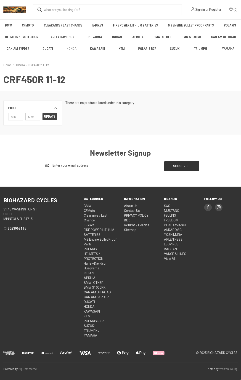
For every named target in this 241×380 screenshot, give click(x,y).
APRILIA (137, 37)
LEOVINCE (171, 243)
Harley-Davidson (61, 37)
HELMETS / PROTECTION (21, 37)
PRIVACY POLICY (136, 215)
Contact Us (132, 210)
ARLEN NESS (173, 239)
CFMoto (28, 25)
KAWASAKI (97, 48)
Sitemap (130, 229)
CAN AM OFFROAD (223, 37)
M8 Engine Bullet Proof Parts (191, 25)
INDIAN (117, 37)
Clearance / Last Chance (63, 25)
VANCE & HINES (175, 253)
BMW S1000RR (191, 37)
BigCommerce (28, 368)
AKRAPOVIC (173, 229)
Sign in (200, 9)
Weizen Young (228, 368)
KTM (122, 48)
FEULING (170, 215)
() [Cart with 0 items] (233, 9)
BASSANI (170, 248)
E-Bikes (97, 25)
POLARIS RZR (147, 48)
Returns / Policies (136, 224)
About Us (130, 205)
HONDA (71, 48)
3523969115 (17, 228)
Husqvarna (93, 37)
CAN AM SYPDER (18, 48)
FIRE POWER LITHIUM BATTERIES (135, 25)
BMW (8, 25)
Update (50, 116)
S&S (167, 205)
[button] (32, 108)
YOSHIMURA (173, 234)
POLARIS (230, 25)
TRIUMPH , (201, 48)
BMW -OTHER (163, 37)
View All (169, 258)
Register (215, 9)
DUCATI (48, 48)
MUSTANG (171, 210)
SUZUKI (175, 48)
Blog (127, 219)
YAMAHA (90, 335)
